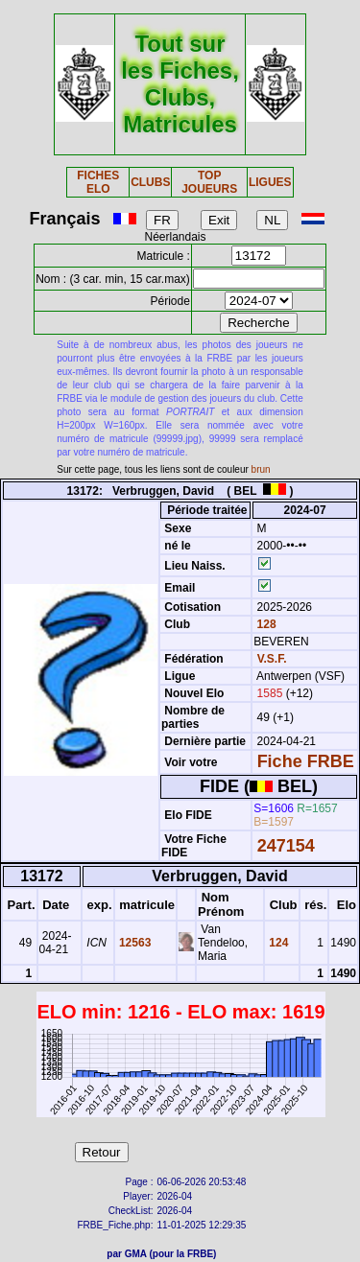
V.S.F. (272, 659)
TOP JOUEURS (209, 182)
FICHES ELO (98, 182)
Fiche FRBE (305, 761)
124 (277, 942)
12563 (134, 942)
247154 (286, 845)
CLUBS (150, 182)
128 (264, 624)
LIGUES (270, 182)
